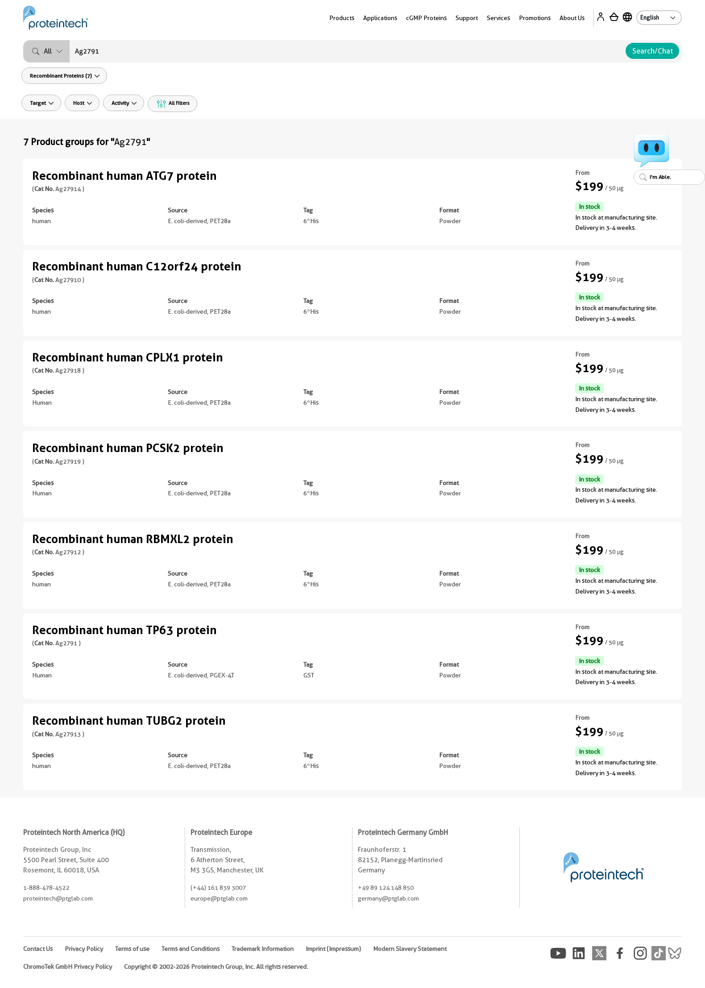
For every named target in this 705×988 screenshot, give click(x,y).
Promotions (535, 17)
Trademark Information (263, 948)
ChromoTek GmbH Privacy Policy (67, 966)
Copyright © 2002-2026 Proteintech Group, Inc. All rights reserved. (216, 966)
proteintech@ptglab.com (58, 898)
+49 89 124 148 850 (386, 887)
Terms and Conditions (191, 948)
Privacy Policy (84, 948)
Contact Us (38, 948)
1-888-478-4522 (46, 887)
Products (341, 17)
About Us (572, 17)
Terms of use (132, 948)
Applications (380, 17)
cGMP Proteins (426, 17)
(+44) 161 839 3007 (218, 887)
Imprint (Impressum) (333, 948)
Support (467, 17)
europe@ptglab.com (219, 898)
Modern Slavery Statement (410, 948)
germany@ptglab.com (388, 898)
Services (498, 17)
